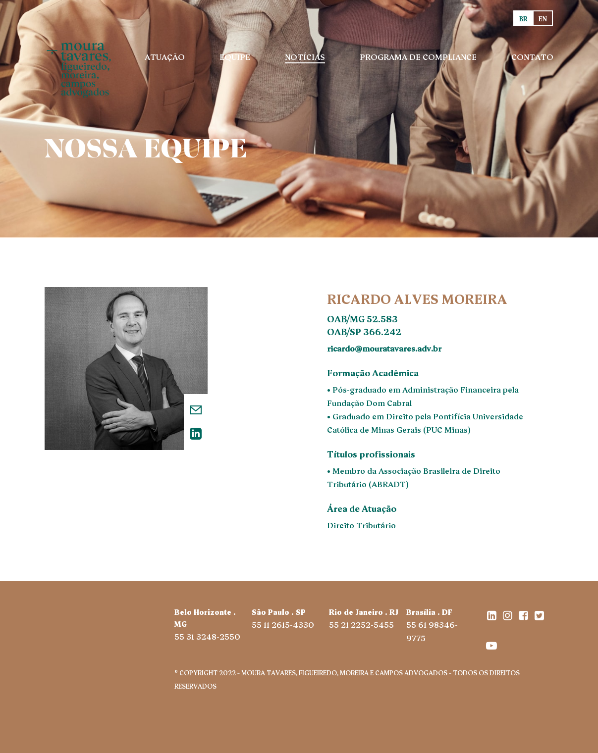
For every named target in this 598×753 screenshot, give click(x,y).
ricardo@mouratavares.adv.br (384, 348)
